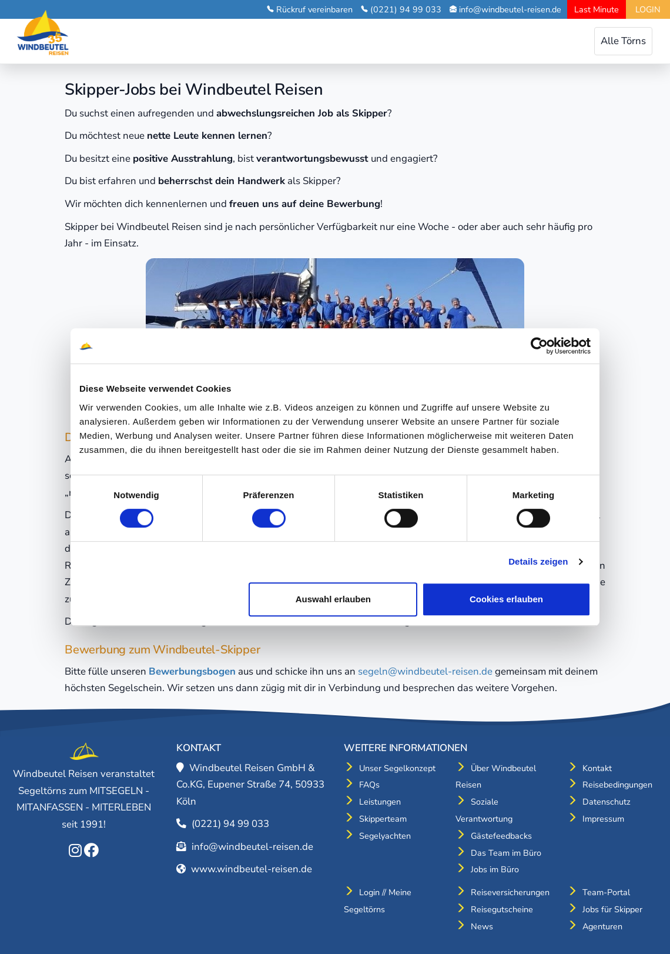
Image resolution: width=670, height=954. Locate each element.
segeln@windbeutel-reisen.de (425, 671)
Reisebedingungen (617, 784)
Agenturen (602, 926)
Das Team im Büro (506, 853)
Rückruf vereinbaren (314, 9)
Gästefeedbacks (501, 836)
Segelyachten (385, 836)
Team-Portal (606, 892)
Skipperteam (383, 819)
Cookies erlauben (506, 599)
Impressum (603, 819)
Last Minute (596, 9)
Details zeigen (538, 561)
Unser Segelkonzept (397, 768)
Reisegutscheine (502, 909)
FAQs (369, 784)
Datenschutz (606, 802)
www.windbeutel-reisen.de (251, 869)
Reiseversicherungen (510, 892)
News (482, 926)
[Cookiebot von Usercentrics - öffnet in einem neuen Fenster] (539, 346)
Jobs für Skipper (612, 909)
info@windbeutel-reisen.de (510, 9)
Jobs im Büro (495, 869)
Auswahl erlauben (333, 599)
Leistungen (380, 802)
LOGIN (648, 9)
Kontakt (597, 768)
